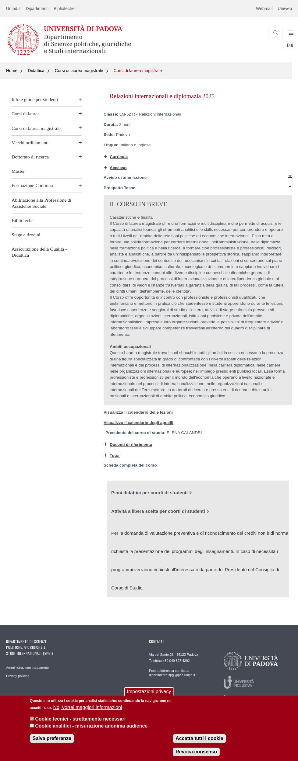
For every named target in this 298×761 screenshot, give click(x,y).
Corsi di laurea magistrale (79, 70)
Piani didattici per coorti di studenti (149, 492)
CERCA (274, 48)
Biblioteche (64, 8)
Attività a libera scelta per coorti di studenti (158, 511)
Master (18, 171)
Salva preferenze (52, 739)
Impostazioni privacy (149, 692)
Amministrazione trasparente (27, 667)
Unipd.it (13, 8)
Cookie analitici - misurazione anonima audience (91, 726)
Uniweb (285, 8)
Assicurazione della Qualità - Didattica (39, 252)
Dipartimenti (37, 8)
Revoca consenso (196, 753)
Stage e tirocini (26, 234)
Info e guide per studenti (35, 99)
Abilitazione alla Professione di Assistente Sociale (41, 203)
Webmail (264, 8)
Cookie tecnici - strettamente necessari (80, 720)
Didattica (36, 70)
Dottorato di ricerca (30, 156)
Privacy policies (17, 676)
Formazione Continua (32, 185)
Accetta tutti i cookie (199, 739)
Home (11, 70)
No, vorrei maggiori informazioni (87, 708)
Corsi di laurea (26, 113)
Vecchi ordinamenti (30, 142)
